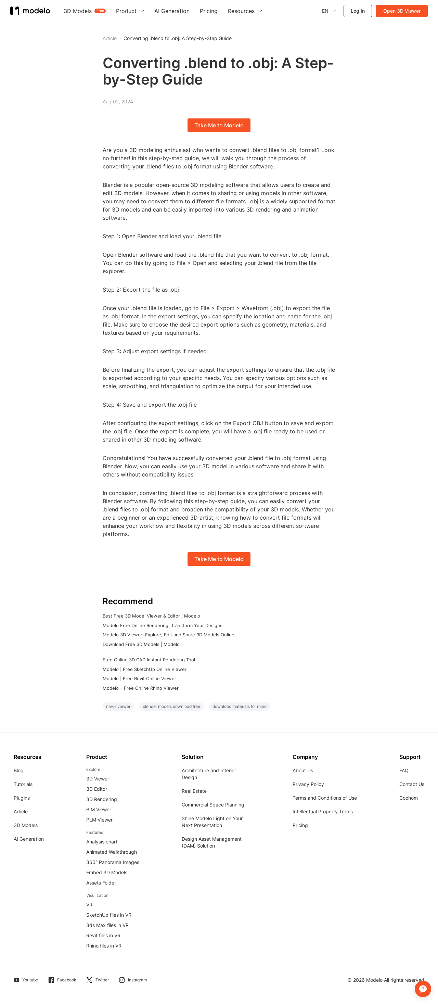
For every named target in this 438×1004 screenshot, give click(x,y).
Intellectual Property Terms (323, 811)
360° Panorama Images (112, 862)
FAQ (404, 770)
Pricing (300, 825)
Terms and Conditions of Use (325, 798)
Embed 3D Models (106, 872)
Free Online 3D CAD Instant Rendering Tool (149, 659)
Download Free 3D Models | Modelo (141, 644)
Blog (19, 770)
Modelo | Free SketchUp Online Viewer (144, 669)
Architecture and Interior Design (209, 773)
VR (89, 904)
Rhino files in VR (103, 946)
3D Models (26, 825)
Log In (358, 11)
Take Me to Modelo (219, 125)
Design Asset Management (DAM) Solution (212, 842)
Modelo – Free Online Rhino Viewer (141, 688)
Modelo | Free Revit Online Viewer (139, 678)
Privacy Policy (308, 784)
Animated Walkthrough (111, 852)
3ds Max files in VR (107, 925)
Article (21, 811)
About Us (303, 770)
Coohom (408, 798)
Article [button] (110, 38)
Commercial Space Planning (213, 805)
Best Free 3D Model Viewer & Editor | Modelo (151, 616)
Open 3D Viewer (402, 11)
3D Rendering (101, 799)
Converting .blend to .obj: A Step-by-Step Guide (178, 38)
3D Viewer (97, 778)
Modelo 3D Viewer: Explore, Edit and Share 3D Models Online (168, 634)
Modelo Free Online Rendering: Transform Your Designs (162, 625)
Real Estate (194, 791)
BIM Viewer (98, 809)
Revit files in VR (103, 935)
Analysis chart (101, 841)
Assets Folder (101, 883)
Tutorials (23, 784)
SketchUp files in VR (108, 915)
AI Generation (29, 839)
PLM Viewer (99, 820)
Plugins (22, 798)
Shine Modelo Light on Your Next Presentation (212, 821)
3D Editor (96, 789)
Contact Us (411, 784)
